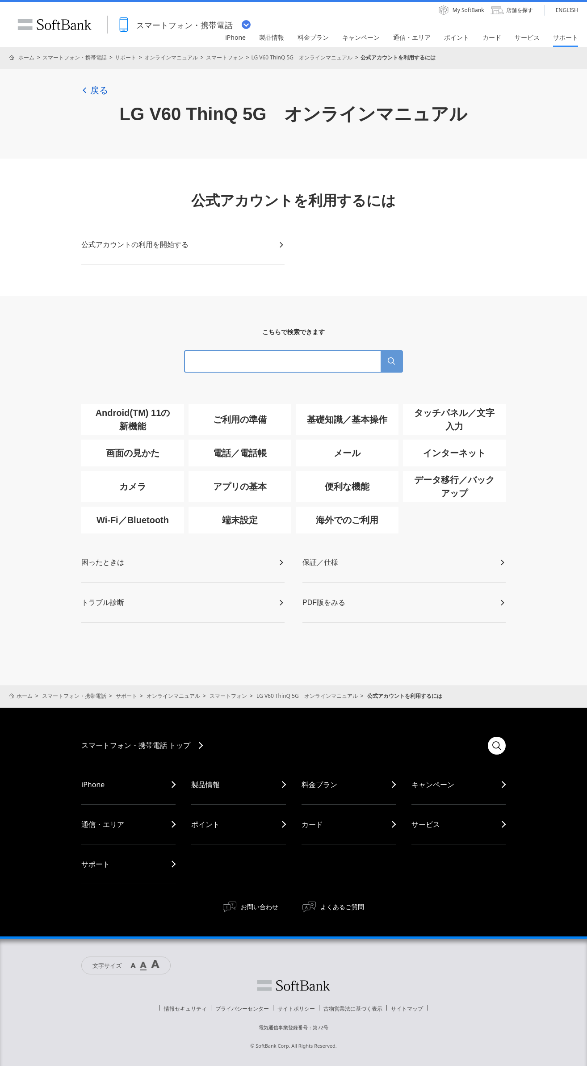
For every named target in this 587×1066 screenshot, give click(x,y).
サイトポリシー (296, 1008)
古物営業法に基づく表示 (352, 1008)
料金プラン (319, 784)
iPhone (93, 784)
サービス (425, 824)
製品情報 (205, 784)
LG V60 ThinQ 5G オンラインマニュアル (301, 57)
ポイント (205, 824)
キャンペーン (432, 784)
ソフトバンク (293, 985)
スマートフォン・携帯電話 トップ (135, 745)
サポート (125, 57)
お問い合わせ (259, 906)
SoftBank (54, 25)
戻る (94, 90)
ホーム (26, 57)
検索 (497, 746)
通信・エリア (102, 824)
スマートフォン (224, 57)
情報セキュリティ (185, 1008)
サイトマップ (407, 1008)
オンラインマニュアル (171, 57)
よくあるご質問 (342, 906)
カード (312, 824)
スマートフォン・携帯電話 (74, 57)
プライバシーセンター (242, 1008)
